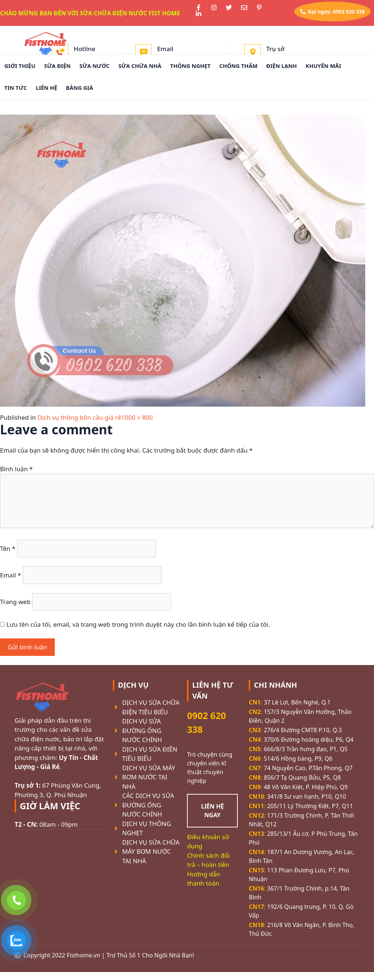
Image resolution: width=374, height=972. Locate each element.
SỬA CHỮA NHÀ (139, 65)
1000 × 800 (137, 417)
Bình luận (16, 469)
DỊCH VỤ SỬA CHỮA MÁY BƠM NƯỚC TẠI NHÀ (150, 851)
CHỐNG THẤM (238, 65)
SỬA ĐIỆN (57, 65)
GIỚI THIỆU (19, 65)
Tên (7, 548)
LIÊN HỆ (46, 87)
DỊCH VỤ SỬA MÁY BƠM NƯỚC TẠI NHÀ (148, 777)
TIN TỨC (15, 87)
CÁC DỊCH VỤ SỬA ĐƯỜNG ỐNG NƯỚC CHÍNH (148, 804)
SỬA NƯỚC (95, 65)
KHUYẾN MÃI (323, 65)
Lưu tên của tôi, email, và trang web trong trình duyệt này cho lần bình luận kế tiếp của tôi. (138, 624)
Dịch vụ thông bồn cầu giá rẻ (79, 417)
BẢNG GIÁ (79, 87)
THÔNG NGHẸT (190, 65)
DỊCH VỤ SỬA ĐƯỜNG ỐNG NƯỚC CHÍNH (142, 730)
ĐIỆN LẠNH (281, 65)
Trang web (15, 602)
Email (10, 575)
